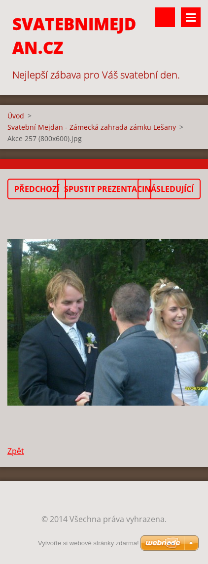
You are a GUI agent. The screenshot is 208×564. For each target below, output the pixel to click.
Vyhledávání (165, 17)
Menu (191, 17)
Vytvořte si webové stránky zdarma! (88, 543)
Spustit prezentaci (104, 189)
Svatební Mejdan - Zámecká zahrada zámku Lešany (91, 127)
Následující (169, 189)
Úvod (15, 115)
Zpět (15, 451)
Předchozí (36, 189)
